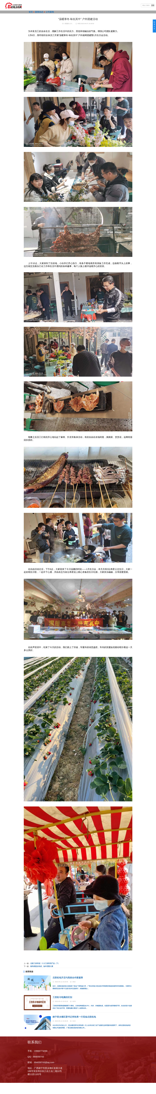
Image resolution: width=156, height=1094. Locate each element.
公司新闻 (50, 12)
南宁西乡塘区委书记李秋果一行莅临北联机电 (74, 1017)
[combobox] (146, 5)
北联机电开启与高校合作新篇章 (68, 977)
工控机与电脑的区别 (62, 997)
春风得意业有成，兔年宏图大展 (41, 966)
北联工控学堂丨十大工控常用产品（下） (45, 963)
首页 (31, 12)
